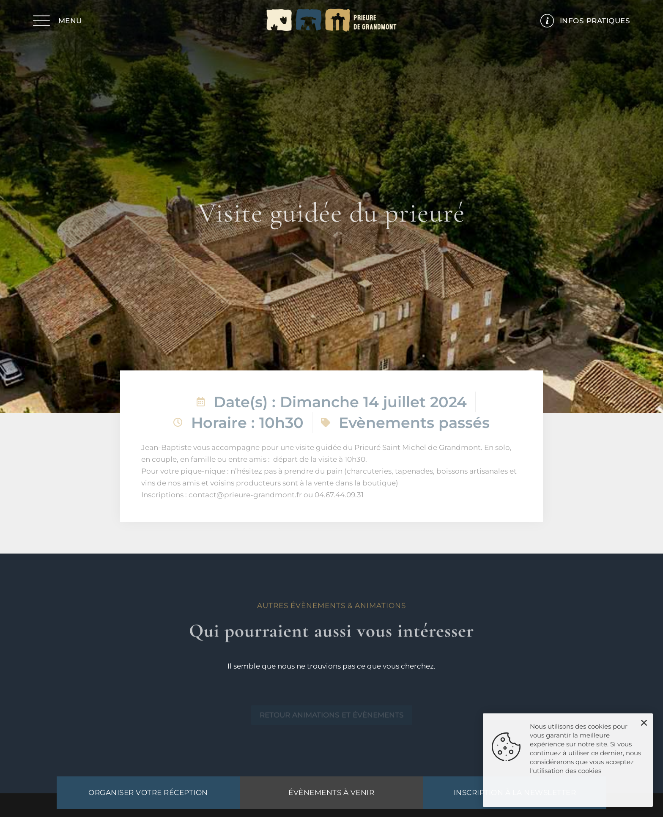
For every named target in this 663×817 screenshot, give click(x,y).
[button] (644, 722)
